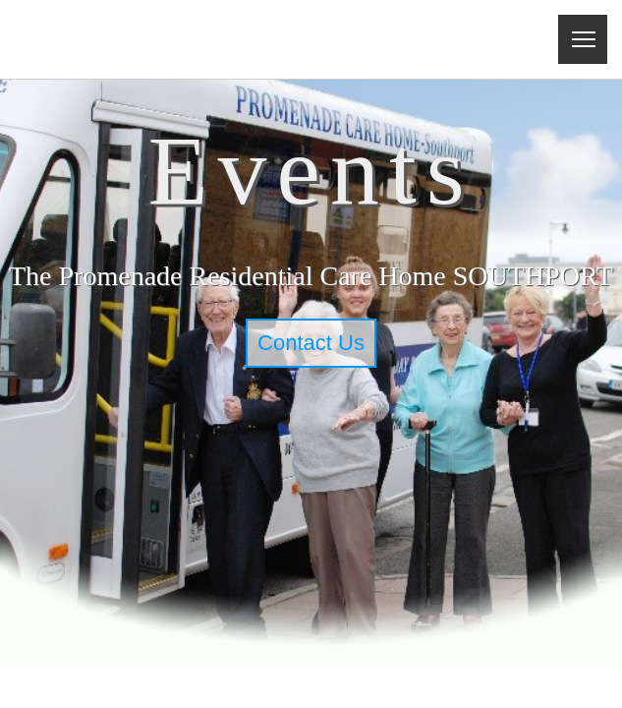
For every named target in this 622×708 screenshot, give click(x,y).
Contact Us (311, 342)
